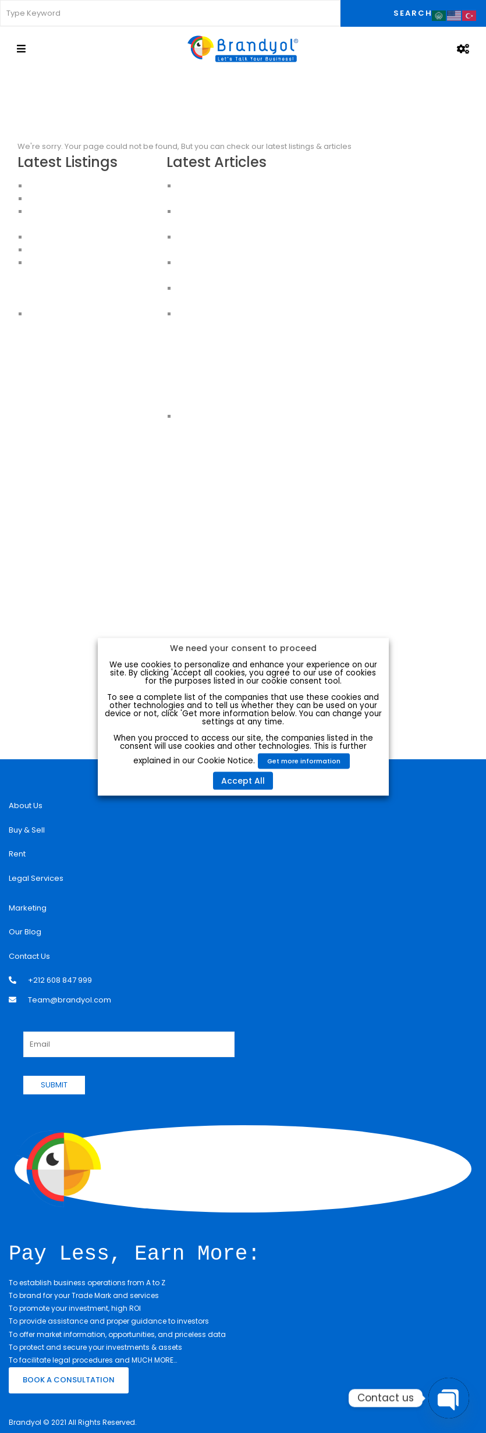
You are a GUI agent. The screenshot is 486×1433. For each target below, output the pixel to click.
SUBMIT (54, 1084)
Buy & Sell (27, 829)
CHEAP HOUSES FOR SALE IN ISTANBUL (96, 249)
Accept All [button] (243, 780)
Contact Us (29, 956)
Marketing (28, 907)
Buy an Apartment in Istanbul (81, 288)
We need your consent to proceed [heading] (243, 647)
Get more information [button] (303, 760)
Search (412, 13)
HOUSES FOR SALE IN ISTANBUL (82, 237)
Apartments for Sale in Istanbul (85, 198)
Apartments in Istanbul (70, 262)
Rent (17, 853)
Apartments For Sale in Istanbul (86, 275)
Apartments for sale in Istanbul (85, 301)
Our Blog (25, 931)
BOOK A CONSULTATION (69, 1378)
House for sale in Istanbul (76, 313)
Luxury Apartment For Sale (76, 185)
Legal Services (36, 878)
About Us (25, 805)
